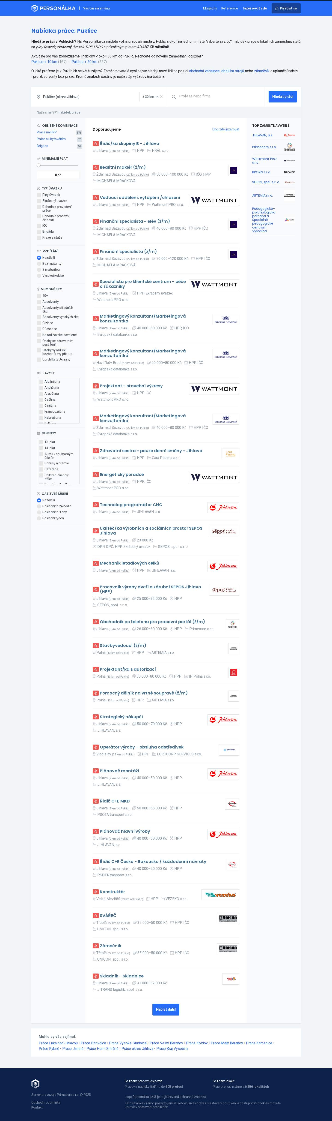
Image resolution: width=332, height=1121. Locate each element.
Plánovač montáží (119, 771)
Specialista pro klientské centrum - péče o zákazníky (143, 284)
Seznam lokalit (223, 1081)
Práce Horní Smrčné (102, 1048)
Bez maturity (49, 264)
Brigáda (42, 146)
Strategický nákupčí (121, 717)
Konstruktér (112, 892)
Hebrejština (50, 418)
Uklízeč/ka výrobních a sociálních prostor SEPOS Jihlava (151, 530)
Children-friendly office (54, 477)
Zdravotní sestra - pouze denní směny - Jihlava (151, 450)
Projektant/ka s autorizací (128, 669)
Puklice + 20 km (84, 62)
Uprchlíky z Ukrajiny (53, 360)
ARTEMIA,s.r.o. (262, 195)
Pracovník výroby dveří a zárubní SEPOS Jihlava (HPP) (150, 589)
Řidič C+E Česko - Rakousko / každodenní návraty (153, 861)
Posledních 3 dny (52, 512)
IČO (42, 226)
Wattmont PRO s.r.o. (264, 160)
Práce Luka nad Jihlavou (58, 1043)
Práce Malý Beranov (227, 1043)
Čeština (47, 400)
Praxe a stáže (49, 238)
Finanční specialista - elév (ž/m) (135, 221)
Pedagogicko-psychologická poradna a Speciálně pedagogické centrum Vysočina (263, 220)
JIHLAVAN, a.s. (262, 135)
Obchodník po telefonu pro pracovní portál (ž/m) (152, 621)
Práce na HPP (47, 132)
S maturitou (48, 270)
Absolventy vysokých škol (58, 317)
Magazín (210, 8)
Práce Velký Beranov (166, 1043)
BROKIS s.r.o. (261, 172)
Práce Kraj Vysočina (172, 1048)
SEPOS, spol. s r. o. (266, 182)
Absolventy (48, 302)
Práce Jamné (72, 1048)
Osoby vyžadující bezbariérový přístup (54, 352)
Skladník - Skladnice (122, 976)
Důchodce (47, 329)
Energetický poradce (122, 474)
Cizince (45, 323)
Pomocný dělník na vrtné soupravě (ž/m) (144, 693)
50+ (42, 296)
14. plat (47, 448)
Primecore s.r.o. (264, 147)
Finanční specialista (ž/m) (128, 251)
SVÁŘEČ (108, 915)
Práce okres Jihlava (137, 1048)
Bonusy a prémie (54, 463)
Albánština (49, 382)
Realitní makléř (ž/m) (123, 167)
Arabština (49, 394)
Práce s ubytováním (51, 139)
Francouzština (52, 412)
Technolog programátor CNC (131, 504)
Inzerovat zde (255, 8)
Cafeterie (48, 469)
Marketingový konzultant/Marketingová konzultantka (143, 318)
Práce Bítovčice (93, 1043)
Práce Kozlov (197, 1043)
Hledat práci (282, 96)
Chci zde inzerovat (225, 129)
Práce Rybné (49, 1048)
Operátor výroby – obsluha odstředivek (142, 747)
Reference (229, 8)
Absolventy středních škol (55, 309)
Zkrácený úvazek (52, 201)
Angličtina (49, 388)
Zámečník (110, 946)
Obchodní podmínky (45, 1102)
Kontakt (37, 1107)
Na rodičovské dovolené (57, 335)
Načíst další (166, 1009)
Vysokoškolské (50, 276)
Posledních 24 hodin (54, 506)
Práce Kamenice (259, 1043)
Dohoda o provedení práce (54, 208)
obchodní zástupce (204, 71)
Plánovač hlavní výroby (125, 831)
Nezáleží (46, 258)
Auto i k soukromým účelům (56, 456)
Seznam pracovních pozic (143, 1081)
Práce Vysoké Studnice (128, 1043)
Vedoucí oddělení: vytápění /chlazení (140, 197)
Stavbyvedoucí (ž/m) (123, 645)
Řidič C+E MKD (115, 801)
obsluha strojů (232, 71)
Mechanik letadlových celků (129, 563)
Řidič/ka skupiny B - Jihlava (129, 143)
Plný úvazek (48, 195)
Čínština (47, 406)
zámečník (262, 71)
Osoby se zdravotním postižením (55, 342)
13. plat (47, 442)
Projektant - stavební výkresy (131, 386)
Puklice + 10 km (44, 62)
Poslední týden (50, 518)
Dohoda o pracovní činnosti (53, 218)
